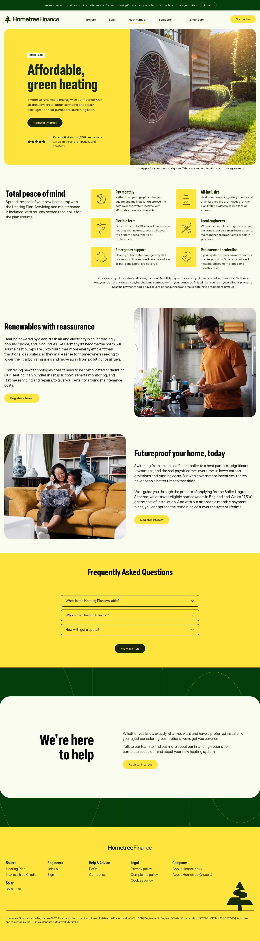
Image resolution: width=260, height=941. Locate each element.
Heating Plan (15, 869)
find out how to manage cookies (178, 5)
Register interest (45, 122)
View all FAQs (130, 648)
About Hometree (185, 869)
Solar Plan (13, 889)
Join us (52, 869)
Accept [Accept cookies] (208, 5)
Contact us (243, 19)
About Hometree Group (190, 875)
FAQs (93, 869)
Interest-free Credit (21, 875)
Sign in (52, 875)
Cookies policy (142, 880)
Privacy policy (141, 869)
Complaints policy (144, 875)
